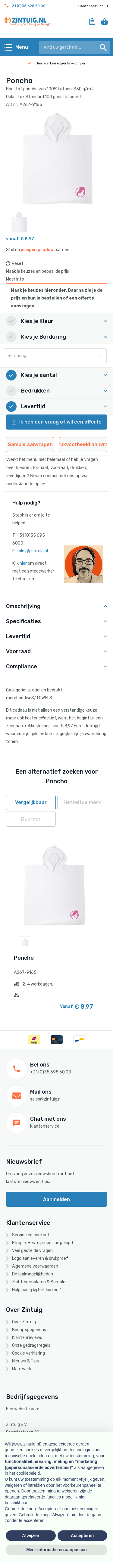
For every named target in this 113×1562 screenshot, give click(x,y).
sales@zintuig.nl (32, 551)
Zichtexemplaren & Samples (39, 1281)
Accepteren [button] (82, 1535)
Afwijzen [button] (30, 1535)
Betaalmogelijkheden (32, 1274)
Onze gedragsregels (31, 1345)
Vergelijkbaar (31, 802)
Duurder (31, 819)
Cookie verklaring (28, 1353)
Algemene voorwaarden (35, 1266)
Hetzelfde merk (82, 802)
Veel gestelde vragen (32, 1250)
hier (23, 563)
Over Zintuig (24, 1321)
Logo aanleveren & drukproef (40, 1258)
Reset (18, 263)
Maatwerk (21, 1368)
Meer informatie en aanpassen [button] (56, 1549)
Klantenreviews (27, 1337)
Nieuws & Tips (25, 1361)
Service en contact (31, 1234)
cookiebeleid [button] (28, 1473)
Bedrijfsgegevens (29, 1329)
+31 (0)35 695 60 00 (25, 6)
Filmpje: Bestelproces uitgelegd (42, 1242)
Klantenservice (93, 6)
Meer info (15, 279)
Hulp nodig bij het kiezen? (36, 1289)
